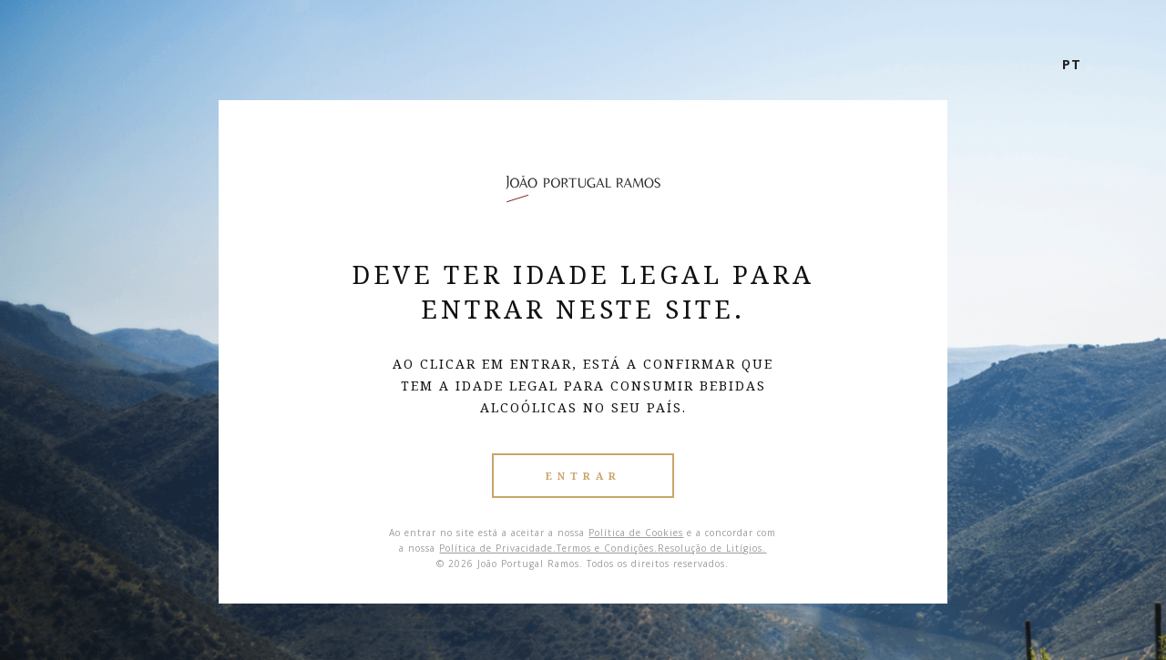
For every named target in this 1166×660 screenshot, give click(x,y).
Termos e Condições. (607, 548)
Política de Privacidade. (498, 548)
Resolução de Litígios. (712, 548)
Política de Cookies (635, 532)
